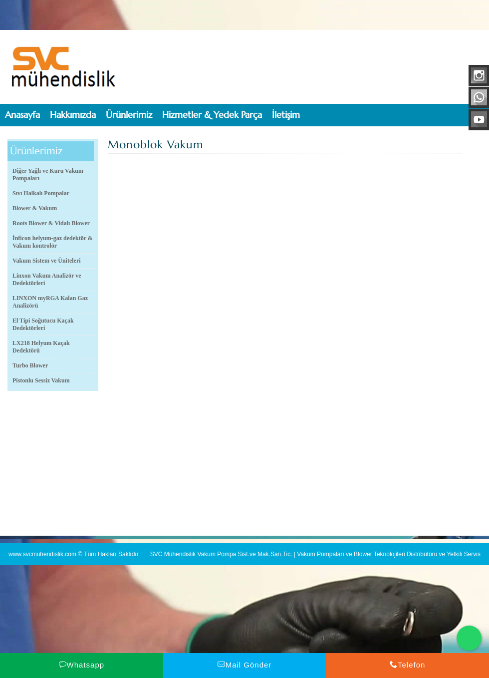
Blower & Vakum (34, 208)
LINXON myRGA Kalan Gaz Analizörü (50, 302)
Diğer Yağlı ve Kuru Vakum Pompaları (47, 174)
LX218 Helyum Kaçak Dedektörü (41, 346)
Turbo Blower (30, 365)
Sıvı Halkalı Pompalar (40, 193)
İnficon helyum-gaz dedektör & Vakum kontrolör (52, 242)
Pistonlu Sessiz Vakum (41, 380)
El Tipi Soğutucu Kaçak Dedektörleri (43, 324)
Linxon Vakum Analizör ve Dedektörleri (46, 279)
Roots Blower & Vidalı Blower (51, 223)
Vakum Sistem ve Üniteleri (46, 260)
